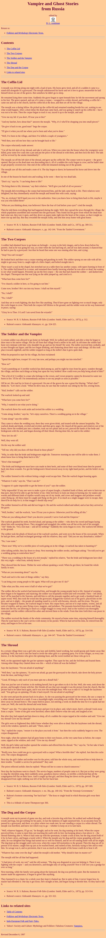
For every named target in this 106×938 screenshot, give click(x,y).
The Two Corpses (14, 53)
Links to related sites (16, 72)
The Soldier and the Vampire (19, 58)
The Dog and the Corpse (17, 67)
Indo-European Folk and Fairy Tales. (23, 921)
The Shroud (12, 63)
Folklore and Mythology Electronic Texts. (25, 33)
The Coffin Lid (13, 48)
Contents (7, 43)
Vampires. (78, 926)
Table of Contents (14, 912)
